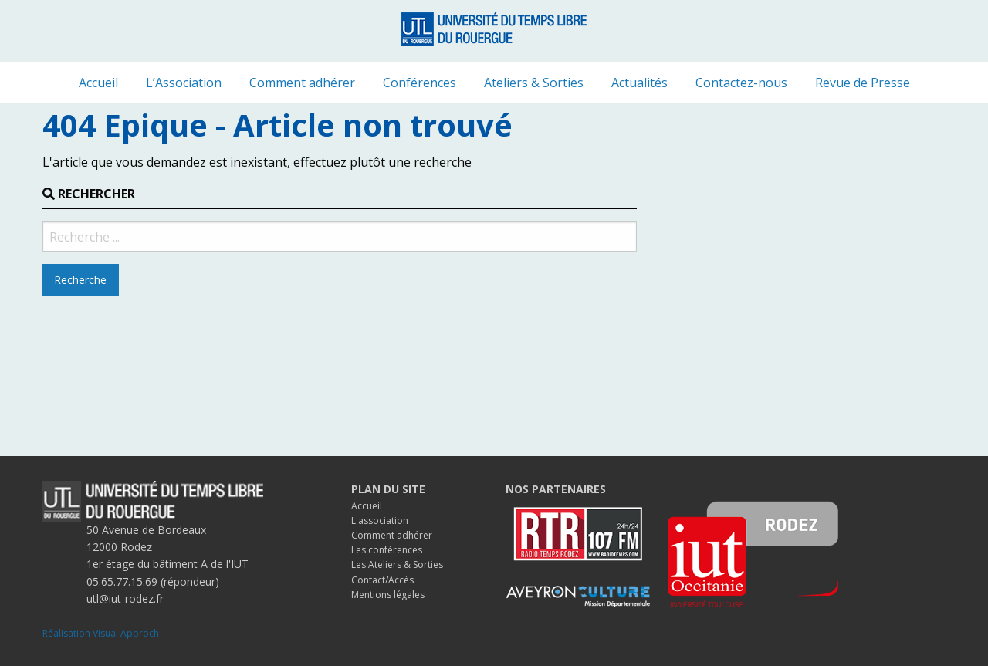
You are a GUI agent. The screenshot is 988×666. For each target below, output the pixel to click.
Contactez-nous (741, 82)
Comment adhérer (302, 82)
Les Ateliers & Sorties (397, 564)
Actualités (639, 82)
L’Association (184, 82)
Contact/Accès (382, 580)
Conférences (419, 82)
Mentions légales (388, 594)
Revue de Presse (862, 82)
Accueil (98, 82)
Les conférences (386, 549)
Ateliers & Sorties (534, 82)
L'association (379, 520)
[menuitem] (98, 82)
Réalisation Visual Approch (100, 633)
